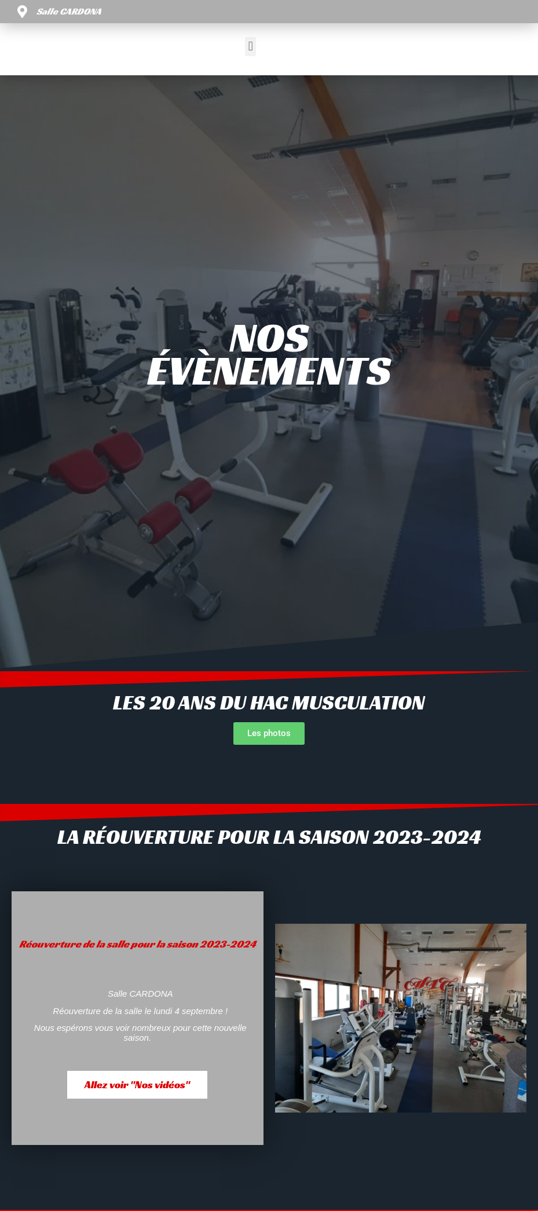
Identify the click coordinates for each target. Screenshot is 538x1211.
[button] (250, 46)
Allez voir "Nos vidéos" (137, 1084)
